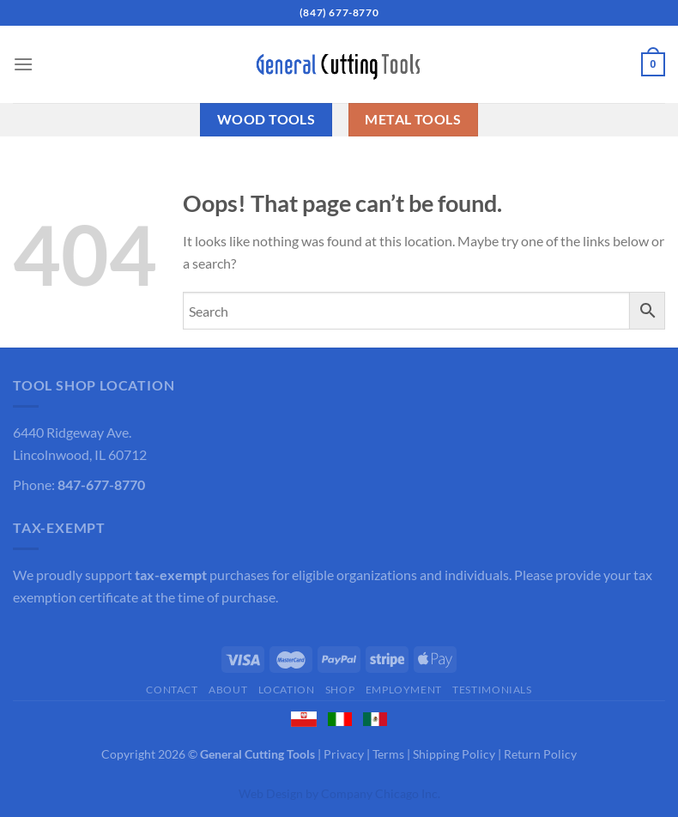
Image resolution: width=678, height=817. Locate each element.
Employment (404, 689)
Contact (171, 689)
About (228, 689)
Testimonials (491, 689)
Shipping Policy (454, 754)
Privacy (344, 754)
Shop (339, 689)
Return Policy (540, 754)
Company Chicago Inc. (380, 793)
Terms (388, 754)
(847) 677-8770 (339, 12)
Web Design (271, 793)
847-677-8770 (101, 484)
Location (286, 689)
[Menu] (23, 64)
